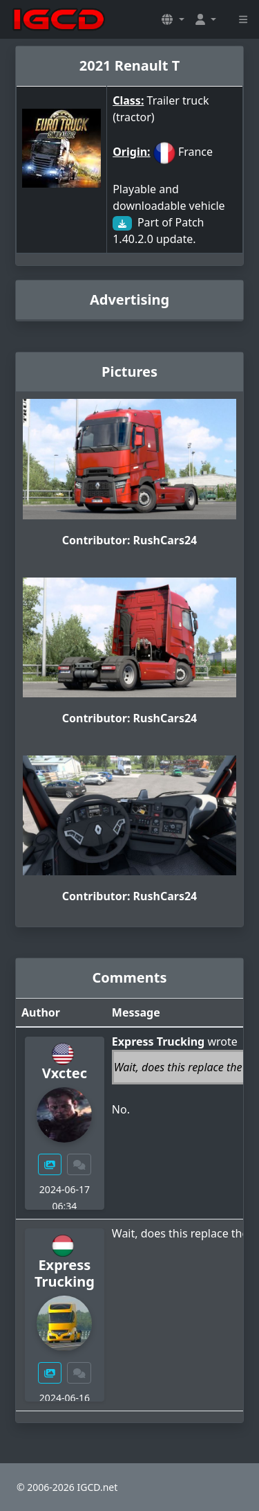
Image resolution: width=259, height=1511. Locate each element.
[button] (172, 19)
